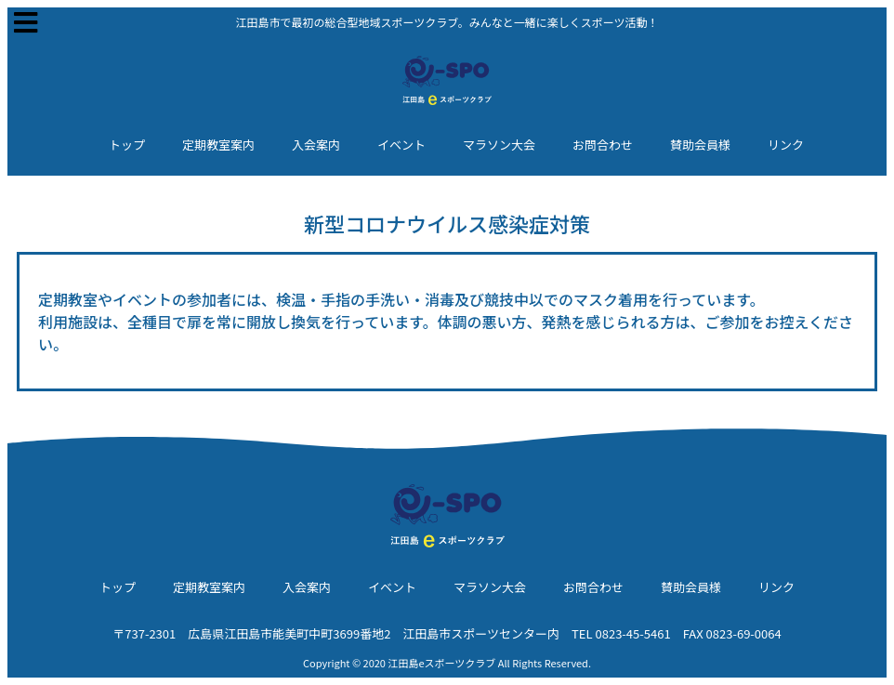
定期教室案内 (218, 144)
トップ (127, 144)
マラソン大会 (499, 144)
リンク (786, 144)
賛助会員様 (700, 144)
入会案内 (316, 144)
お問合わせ (602, 144)
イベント (401, 144)
